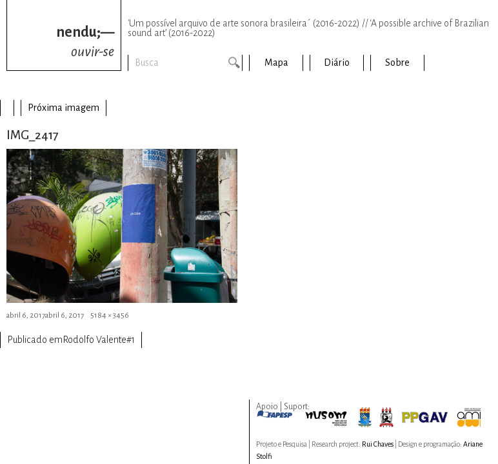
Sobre (397, 62)
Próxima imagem (63, 107)
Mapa (276, 62)
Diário (337, 62)
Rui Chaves (377, 444)
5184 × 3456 (109, 315)
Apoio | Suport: (283, 406)
